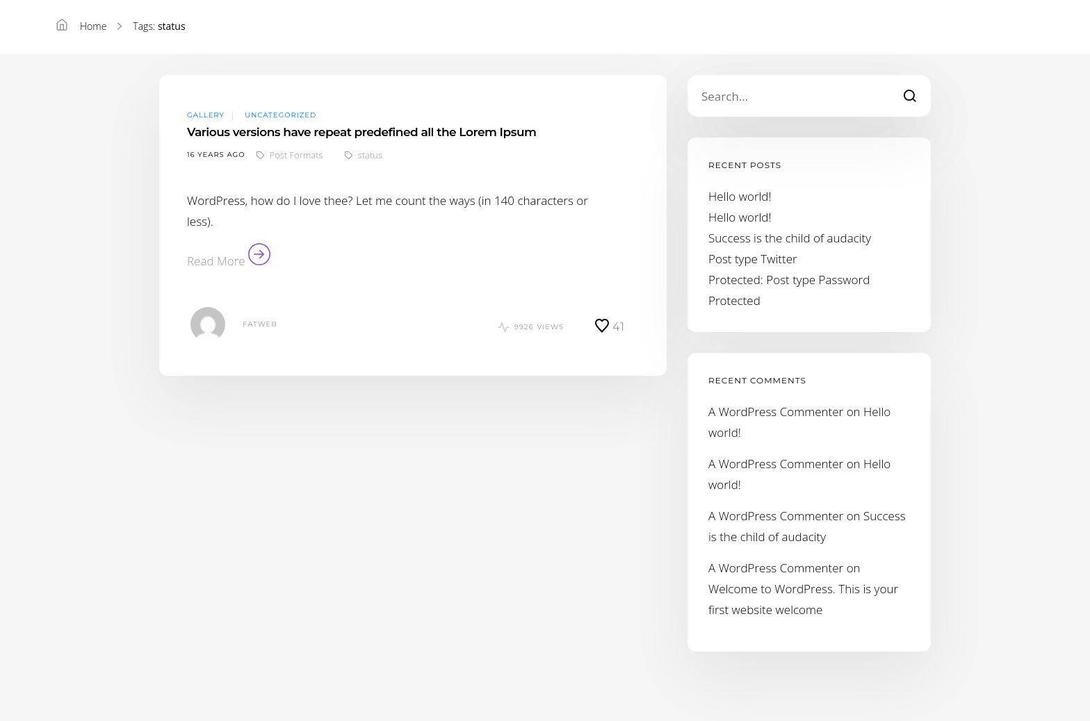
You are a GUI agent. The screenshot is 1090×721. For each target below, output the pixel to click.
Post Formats (296, 155)
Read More (228, 261)
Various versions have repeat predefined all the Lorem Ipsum (361, 132)
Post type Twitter (752, 259)
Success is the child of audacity (789, 238)
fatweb (260, 324)
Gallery (206, 114)
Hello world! (740, 196)
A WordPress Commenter (775, 412)
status (370, 155)
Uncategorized (280, 114)
